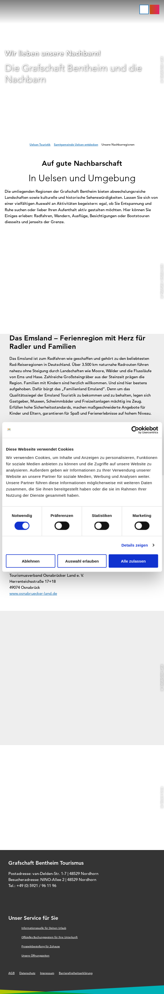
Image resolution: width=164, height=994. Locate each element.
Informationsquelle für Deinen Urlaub (43, 928)
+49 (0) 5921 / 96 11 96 (36, 885)
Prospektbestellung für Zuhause (40, 946)
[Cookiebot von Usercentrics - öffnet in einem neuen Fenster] (135, 430)
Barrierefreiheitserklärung (76, 973)
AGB (11, 973)
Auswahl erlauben (82, 561)
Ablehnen (30, 561)
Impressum (47, 973)
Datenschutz (27, 973)
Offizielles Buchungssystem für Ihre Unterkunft (49, 937)
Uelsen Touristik (40, 144)
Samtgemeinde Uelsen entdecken (76, 144)
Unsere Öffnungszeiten (35, 955)
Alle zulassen (133, 561)
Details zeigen (134, 545)
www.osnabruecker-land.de (33, 593)
